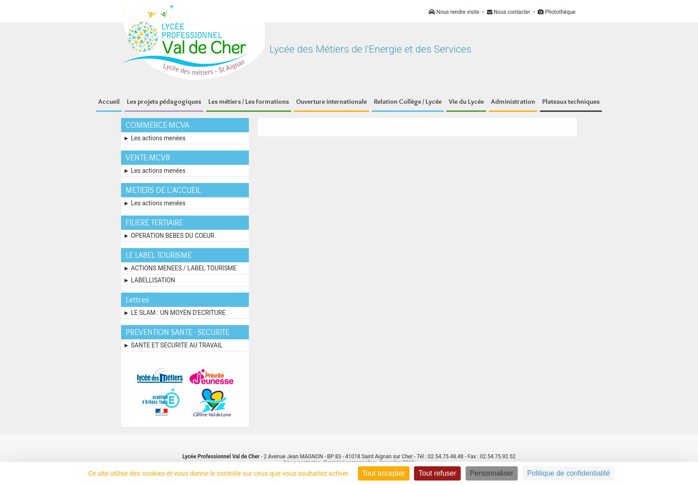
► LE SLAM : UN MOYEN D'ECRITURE (174, 312)
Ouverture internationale (331, 102)
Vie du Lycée (466, 102)
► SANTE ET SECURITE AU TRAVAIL (173, 345)
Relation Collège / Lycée (408, 102)
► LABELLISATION (149, 280)
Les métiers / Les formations (248, 102)
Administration (513, 102)
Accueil (109, 102)
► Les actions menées (154, 138)
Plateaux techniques (571, 102)
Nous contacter (508, 12)
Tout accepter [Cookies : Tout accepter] (383, 473)
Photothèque (556, 12)
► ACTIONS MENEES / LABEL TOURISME (179, 268)
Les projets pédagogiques (164, 102)
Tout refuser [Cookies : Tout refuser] (437, 473)
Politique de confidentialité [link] (568, 473)
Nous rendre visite (454, 12)
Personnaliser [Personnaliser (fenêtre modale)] (492, 473)
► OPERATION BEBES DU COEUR (168, 235)
